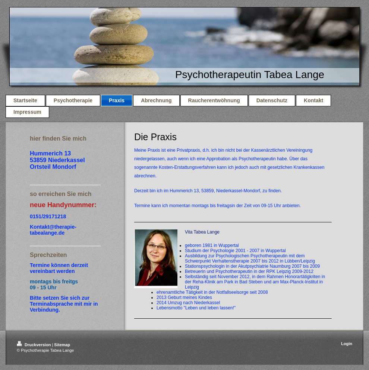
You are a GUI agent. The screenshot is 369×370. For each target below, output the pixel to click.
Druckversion (34, 344)
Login (346, 343)
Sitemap (62, 344)
